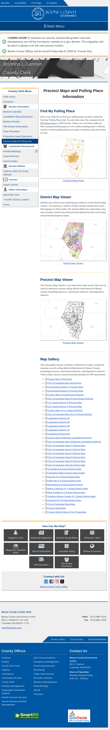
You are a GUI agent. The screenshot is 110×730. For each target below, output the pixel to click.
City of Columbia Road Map (61, 504)
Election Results (11, 121)
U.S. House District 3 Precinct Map (65, 406)
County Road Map (57, 508)
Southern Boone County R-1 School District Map (72, 496)
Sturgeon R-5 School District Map (64, 500)
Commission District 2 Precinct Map (65, 390)
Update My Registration (41, 537)
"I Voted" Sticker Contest (16, 199)
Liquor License (10, 184)
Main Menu (54, 26)
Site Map (5, 3)
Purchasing (39, 669)
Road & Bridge (41, 686)
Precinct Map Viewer (73, 342)
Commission (8, 673)
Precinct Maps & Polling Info (17, 141)
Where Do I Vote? (92, 537)
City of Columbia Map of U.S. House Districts (70, 414)
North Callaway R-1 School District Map (68, 488)
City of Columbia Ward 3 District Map (66, 453)
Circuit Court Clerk (11, 665)
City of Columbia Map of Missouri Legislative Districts (74, 441)
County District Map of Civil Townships (67, 511)
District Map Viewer (73, 263)
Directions (8, 101)
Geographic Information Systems (13, 692)
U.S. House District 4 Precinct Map (65, 402)
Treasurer (38, 694)
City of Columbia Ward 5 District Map (66, 461)
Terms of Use (76, 639)
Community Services (12, 677)
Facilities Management (13, 686)
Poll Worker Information (15, 126)
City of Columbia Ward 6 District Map (66, 465)
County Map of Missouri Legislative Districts (70, 437)
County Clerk (8, 682)
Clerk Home (9, 96)
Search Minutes (11, 156)
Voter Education (11, 131)
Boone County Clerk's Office (54, 586)
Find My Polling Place (73, 180)
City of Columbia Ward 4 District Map (66, 457)
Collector (6, 669)
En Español (52, 3)
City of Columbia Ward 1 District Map (66, 445)
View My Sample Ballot (67, 537)
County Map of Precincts (60, 379)
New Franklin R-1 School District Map (66, 492)
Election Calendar (12, 111)
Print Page (36, 3)
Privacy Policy (58, 639)
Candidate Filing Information (18, 116)
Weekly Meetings (12, 151)
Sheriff (37, 690)
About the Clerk (11, 194)
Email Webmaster (97, 639)
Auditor (5, 661)
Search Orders (10, 161)
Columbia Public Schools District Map (66, 472)
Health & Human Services (14, 697)
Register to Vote (15, 537)
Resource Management (45, 682)
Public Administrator (44, 673)
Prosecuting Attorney (44, 665)
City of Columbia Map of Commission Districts (70, 398)
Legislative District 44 (59, 418)
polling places (50, 123)
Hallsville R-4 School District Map (64, 480)
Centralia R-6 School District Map (64, 468)
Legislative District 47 (59, 429)
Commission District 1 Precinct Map (65, 386)
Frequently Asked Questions (17, 136)
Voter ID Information (41, 551)
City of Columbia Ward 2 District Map (66, 449)
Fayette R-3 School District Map (64, 476)
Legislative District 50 (59, 433)
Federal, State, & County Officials (15, 173)
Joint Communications (44, 657)
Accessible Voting (67, 551)
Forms (6, 204)
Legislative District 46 (59, 425)
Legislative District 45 (59, 422)
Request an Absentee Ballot (16, 551)
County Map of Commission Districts (66, 394)
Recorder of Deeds (43, 677)
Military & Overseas (92, 551)
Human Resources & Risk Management (14, 703)
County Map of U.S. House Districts (65, 410)
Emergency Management (46, 661)
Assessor (6, 657)
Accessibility (20, 3)
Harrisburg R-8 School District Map (65, 484)
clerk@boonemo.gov (12, 627)
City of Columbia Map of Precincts (64, 383)
